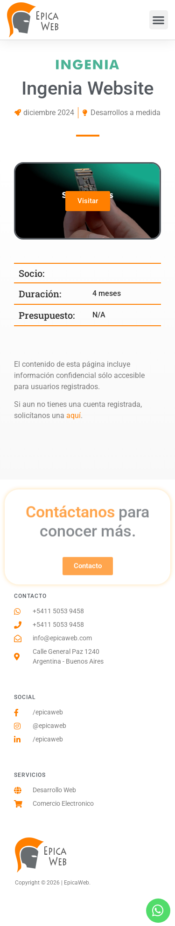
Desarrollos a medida (126, 112)
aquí (73, 415)
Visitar (87, 201)
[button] (158, 19)
